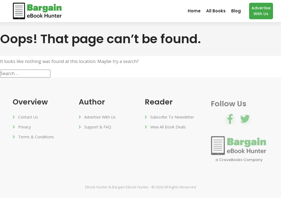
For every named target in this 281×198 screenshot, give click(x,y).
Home (194, 11)
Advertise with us (261, 10)
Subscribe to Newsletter (172, 117)
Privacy (24, 127)
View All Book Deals (168, 127)
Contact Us (28, 117)
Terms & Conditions (36, 137)
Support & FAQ (97, 127)
